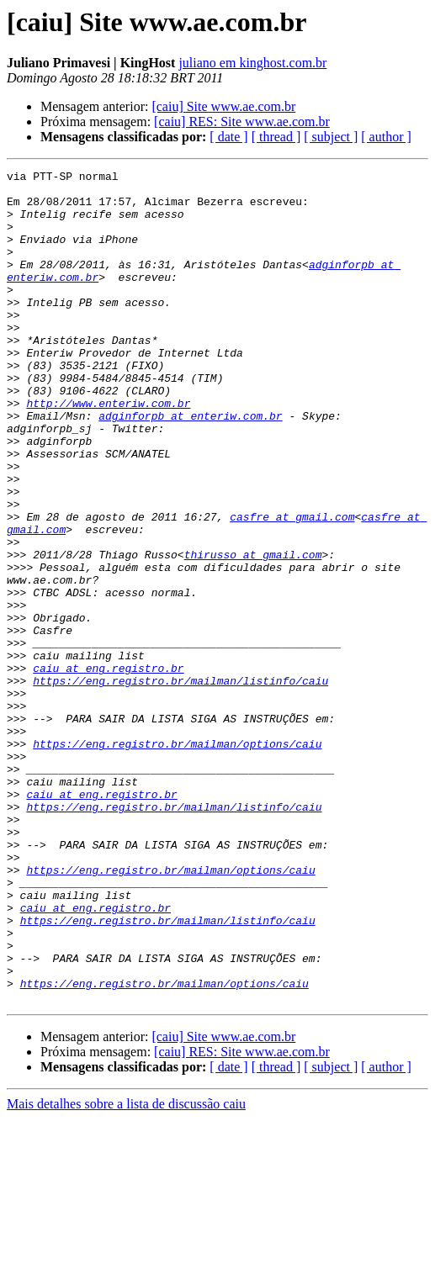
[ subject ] (331, 137)
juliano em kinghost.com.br (252, 63)
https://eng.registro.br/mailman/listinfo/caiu (180, 783)
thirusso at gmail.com (253, 632)
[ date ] (228, 137)
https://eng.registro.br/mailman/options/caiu (177, 859)
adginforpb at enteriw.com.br (190, 465)
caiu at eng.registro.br (108, 768)
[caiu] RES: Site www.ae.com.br (242, 121)
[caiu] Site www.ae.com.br (223, 106)
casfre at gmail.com (292, 587)
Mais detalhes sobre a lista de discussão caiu (126, 1270)
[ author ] (386, 137)
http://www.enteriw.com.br (108, 450)
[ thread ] (276, 137)
